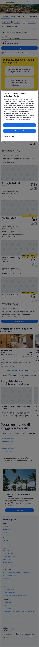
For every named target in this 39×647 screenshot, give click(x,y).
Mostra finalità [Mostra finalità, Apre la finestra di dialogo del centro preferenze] (8, 137)
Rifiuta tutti (19, 131)
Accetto (19, 125)
